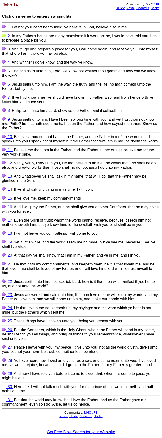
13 (7, 176)
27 (7, 347)
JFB (156, 4)
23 (7, 295)
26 (7, 330)
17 (7, 220)
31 (7, 400)
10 (7, 137)
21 (7, 264)
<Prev (120, 8)
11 (7, 150)
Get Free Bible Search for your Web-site (81, 432)
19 (7, 242)
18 (7, 233)
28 (7, 360)
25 (7, 321)
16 (7, 207)
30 (7, 387)
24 (7, 308)
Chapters (142, 8)
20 (7, 255)
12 (7, 163)
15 (7, 198)
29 (7, 374)
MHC (149, 4)
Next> (130, 8)
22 (7, 282)
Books (155, 8)
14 (7, 189)
